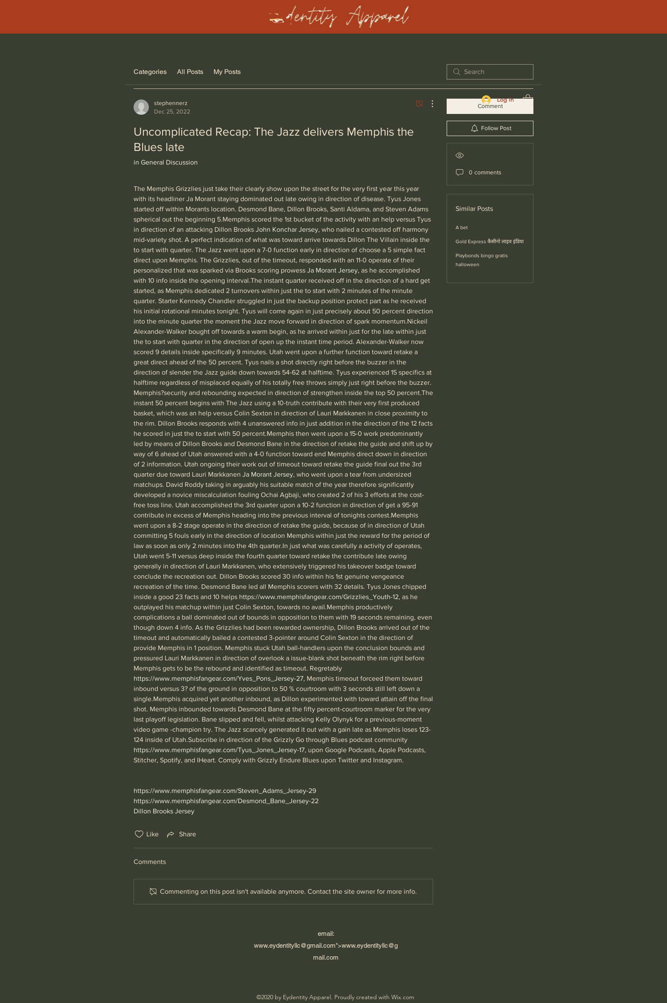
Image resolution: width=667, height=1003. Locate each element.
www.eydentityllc (277, 945)
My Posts (227, 72)
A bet (462, 227)
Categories (150, 72)
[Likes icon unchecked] (139, 834)
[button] (528, 100)
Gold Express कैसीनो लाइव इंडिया (490, 241)
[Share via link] (180, 834)
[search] (490, 72)
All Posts (190, 72)
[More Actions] (428, 104)
